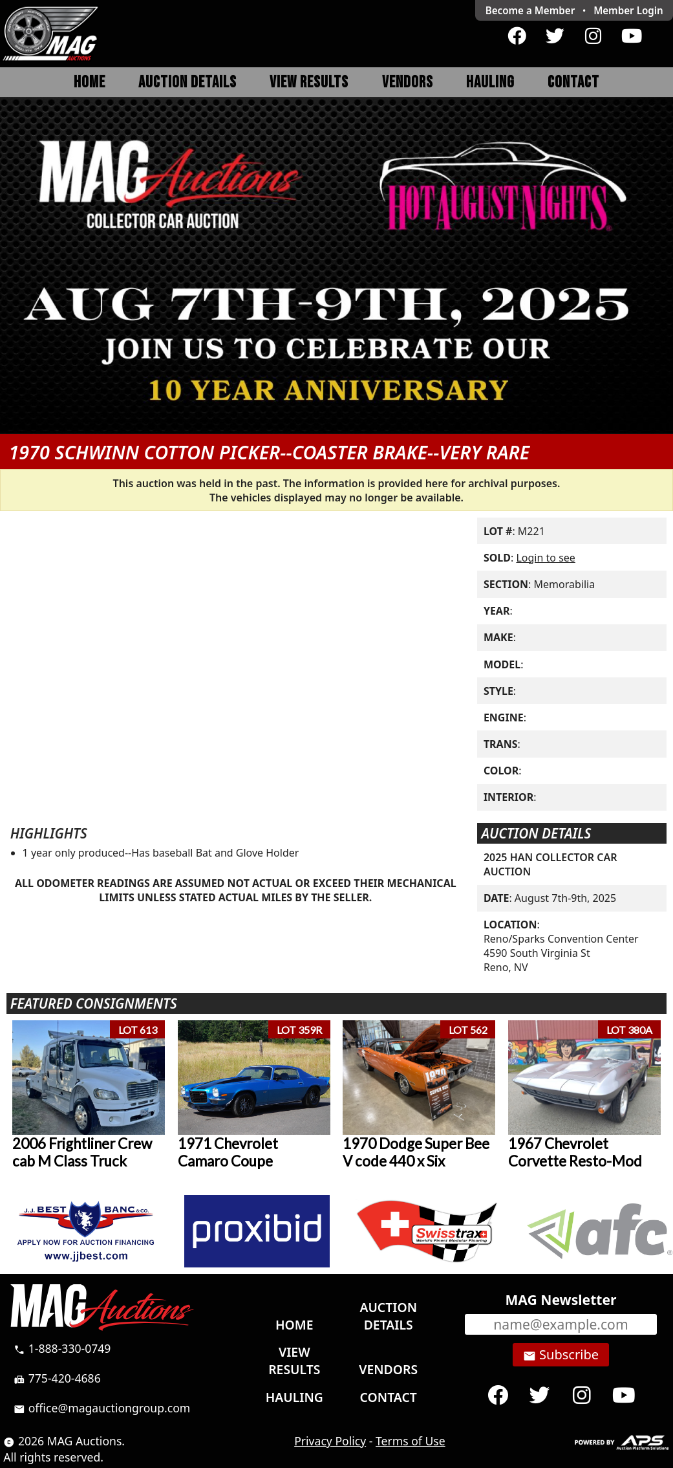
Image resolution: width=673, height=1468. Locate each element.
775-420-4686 (57, 1378)
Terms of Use (410, 1441)
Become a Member (530, 10)
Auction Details (187, 82)
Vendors (407, 82)
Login (628, 10)
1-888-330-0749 (62, 1348)
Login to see (545, 558)
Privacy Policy (330, 1441)
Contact (573, 82)
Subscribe (561, 1355)
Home (89, 82)
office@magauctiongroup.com (102, 1408)
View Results (309, 82)
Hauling (490, 82)
